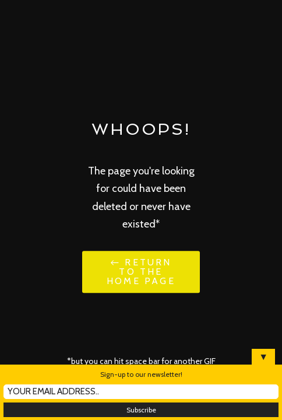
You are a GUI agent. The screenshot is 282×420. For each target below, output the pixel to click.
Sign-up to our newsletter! (141, 374)
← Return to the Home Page (141, 271)
